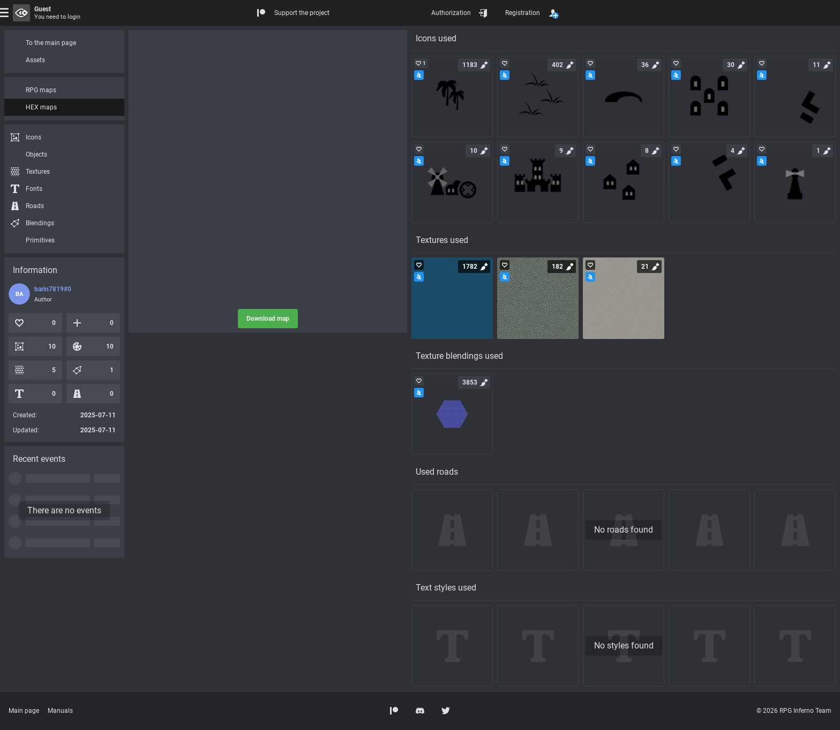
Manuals (60, 710)
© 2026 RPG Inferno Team (793, 710)
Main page (24, 710)
